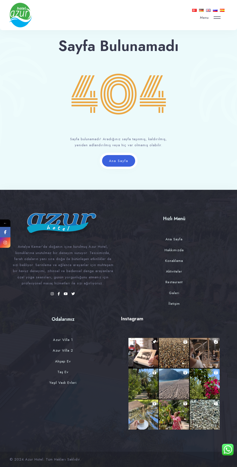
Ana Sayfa (118, 160)
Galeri (174, 292)
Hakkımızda (174, 250)
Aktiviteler (174, 271)
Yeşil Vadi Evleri (63, 382)
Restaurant (174, 282)
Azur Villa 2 (63, 350)
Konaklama (174, 260)
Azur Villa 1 (63, 339)
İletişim (174, 303)
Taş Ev (63, 372)
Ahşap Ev (63, 361)
